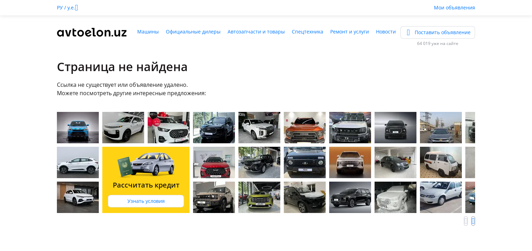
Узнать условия (146, 201)
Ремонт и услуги (349, 31)
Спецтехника (307, 31)
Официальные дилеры (193, 31)
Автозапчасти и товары (256, 31)
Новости (386, 31)
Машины (148, 31)
